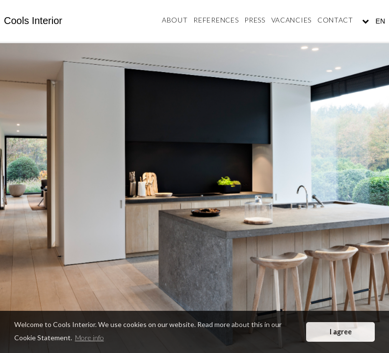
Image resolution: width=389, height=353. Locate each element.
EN (379, 21)
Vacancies (291, 20)
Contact (335, 20)
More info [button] (89, 337)
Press (254, 20)
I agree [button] (341, 332)
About (175, 20)
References (215, 20)
